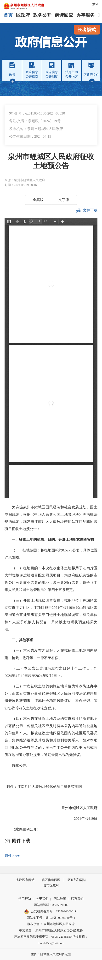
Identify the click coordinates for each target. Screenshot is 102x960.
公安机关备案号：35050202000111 (51, 911)
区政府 (23, 15)
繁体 (95, 4)
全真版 (38, 200)
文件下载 (86, 210)
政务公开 (42, 15)
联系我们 (77, 898)
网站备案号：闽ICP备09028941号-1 (51, 918)
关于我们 (42, 898)
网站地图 (60, 898)
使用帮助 (24, 898)
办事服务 (85, 15)
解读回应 (64, 15)
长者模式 (87, 29)
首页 (8, 15)
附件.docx (12, 856)
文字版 (63, 200)
